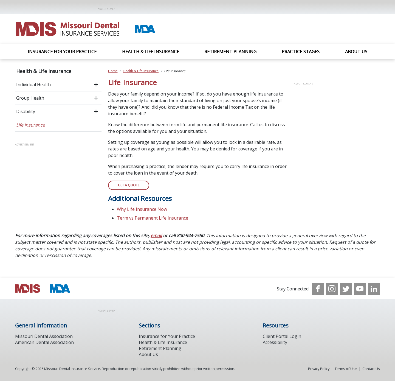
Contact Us (371, 368)
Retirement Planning (230, 52)
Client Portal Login (282, 336)
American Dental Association (44, 342)
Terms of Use (346, 368)
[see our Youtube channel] (360, 289)
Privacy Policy (318, 368)
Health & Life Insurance (150, 52)
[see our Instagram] (332, 289)
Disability (25, 111)
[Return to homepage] (86, 29)
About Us (356, 52)
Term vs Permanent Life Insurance (152, 218)
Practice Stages (301, 52)
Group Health (30, 98)
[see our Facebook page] (318, 289)
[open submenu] (96, 84)
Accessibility (275, 342)
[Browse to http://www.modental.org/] (43, 289)
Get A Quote (128, 185)
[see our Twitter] (346, 289)
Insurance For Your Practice (62, 52)
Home (113, 71)
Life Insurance (30, 125)
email (156, 235)
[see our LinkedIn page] (374, 289)
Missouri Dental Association (44, 336)
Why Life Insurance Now (142, 209)
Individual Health (33, 85)
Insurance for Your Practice (167, 336)
